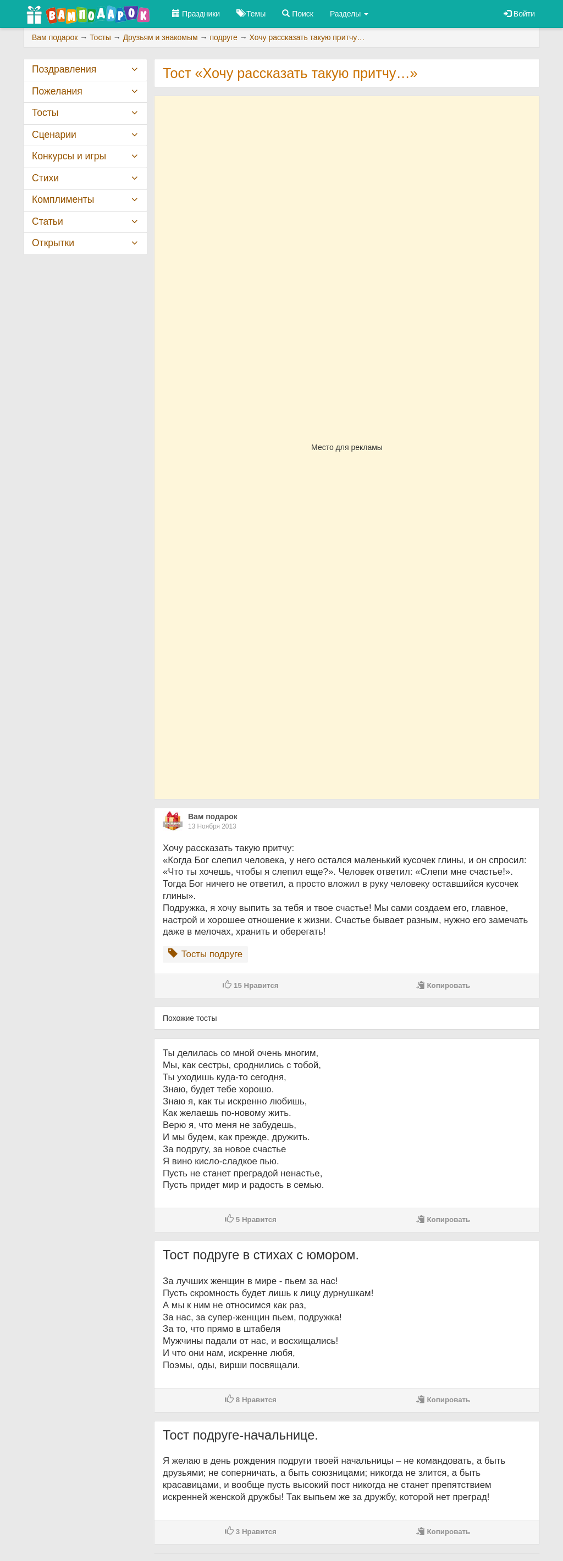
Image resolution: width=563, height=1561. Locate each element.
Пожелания (57, 91)
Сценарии (54, 134)
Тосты (45, 112)
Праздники (196, 13)
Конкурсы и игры (69, 156)
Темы (251, 13)
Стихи (45, 178)
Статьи (47, 221)
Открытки (53, 242)
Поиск (297, 13)
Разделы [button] (349, 13)
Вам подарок (213, 816)
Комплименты (63, 199)
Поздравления (64, 69)
